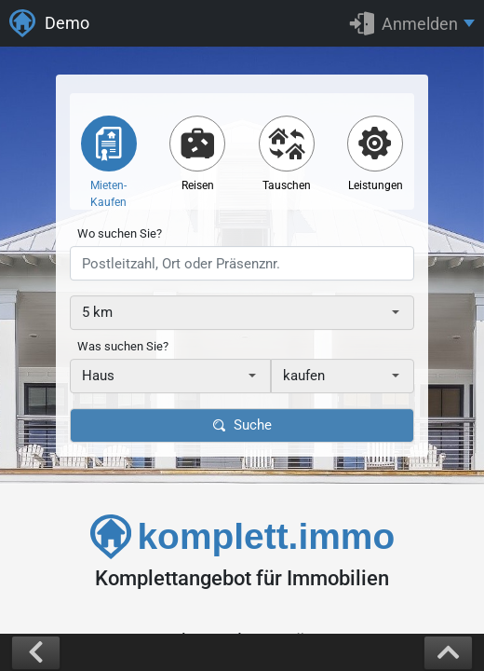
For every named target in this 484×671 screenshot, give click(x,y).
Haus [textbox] (98, 375)
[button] (412, 23)
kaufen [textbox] (304, 375)
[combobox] (242, 312)
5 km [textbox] (97, 312)
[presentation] (242, 263)
